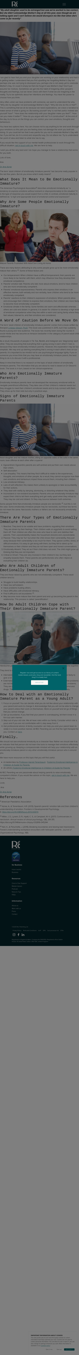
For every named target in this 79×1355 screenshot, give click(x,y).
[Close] (63, 668)
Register (39, 682)
